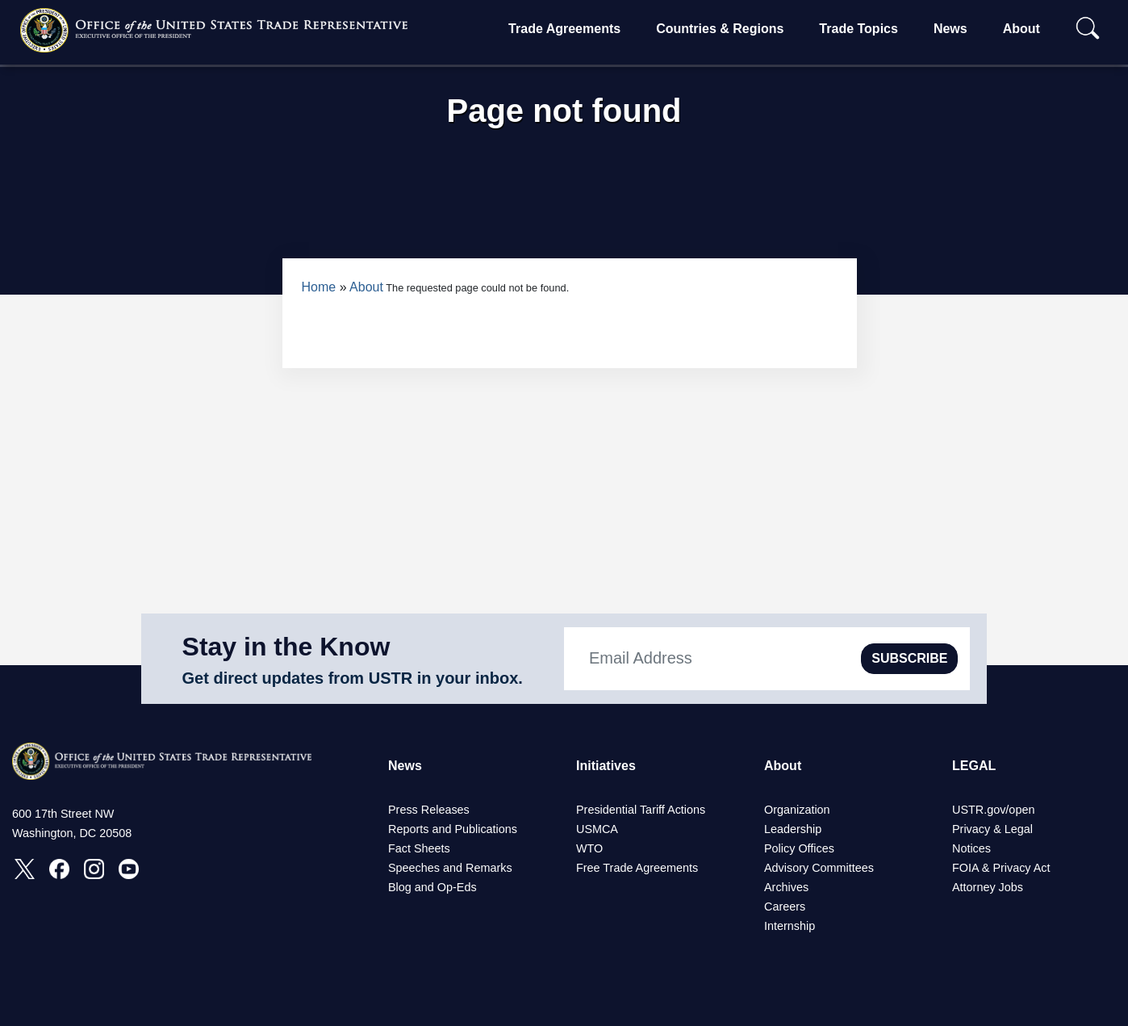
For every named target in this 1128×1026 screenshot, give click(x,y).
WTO (589, 848)
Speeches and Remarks (450, 867)
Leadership (792, 829)
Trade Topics (858, 29)
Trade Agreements (564, 29)
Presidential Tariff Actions (640, 809)
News (950, 29)
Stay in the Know (286, 646)
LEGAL (974, 766)
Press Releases (429, 809)
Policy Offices (799, 848)
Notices (971, 848)
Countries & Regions (719, 29)
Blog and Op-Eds (432, 887)
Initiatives (606, 766)
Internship (789, 925)
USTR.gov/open (993, 809)
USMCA (597, 829)
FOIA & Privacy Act (1001, 867)
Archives (786, 887)
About (1021, 29)
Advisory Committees (819, 867)
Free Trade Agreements (637, 867)
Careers (784, 906)
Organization (797, 809)
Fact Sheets (419, 848)
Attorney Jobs (987, 887)
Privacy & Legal (992, 829)
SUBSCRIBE (909, 658)
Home (319, 287)
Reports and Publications (452, 829)
